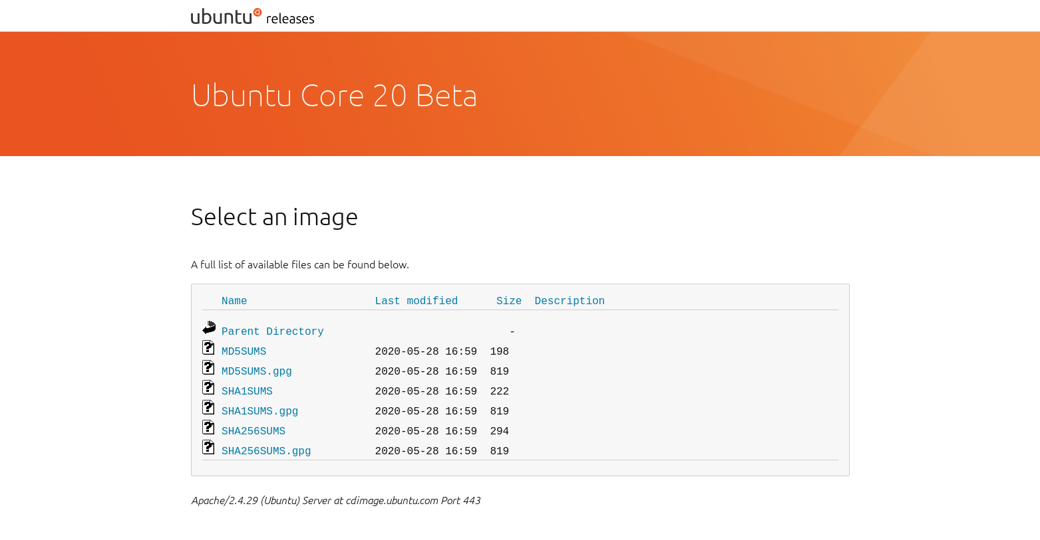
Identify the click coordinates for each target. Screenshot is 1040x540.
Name (234, 300)
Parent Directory (273, 329)
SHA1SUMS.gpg (260, 404)
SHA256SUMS (253, 422)
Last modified (416, 300)
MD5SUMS (244, 348)
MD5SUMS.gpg (257, 366)
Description (570, 300)
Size (509, 300)
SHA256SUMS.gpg (266, 441)
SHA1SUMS (247, 385)
